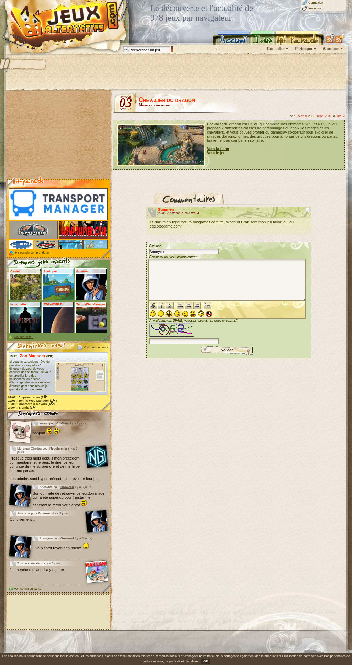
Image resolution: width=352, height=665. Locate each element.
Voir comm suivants (27, 588)
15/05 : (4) (31, 404)
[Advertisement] (176, 72)
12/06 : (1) (32, 400)
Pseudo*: (156, 246)
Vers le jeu (216, 153)
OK (206, 661)
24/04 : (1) (22, 407)
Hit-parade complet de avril (33, 252)
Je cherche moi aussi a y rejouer (37, 570)
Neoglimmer (58, 448)
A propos (331, 48)
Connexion (315, 2)
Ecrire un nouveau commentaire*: (173, 257)
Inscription (315, 8)
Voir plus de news (96, 347)
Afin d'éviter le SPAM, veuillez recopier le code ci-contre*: (194, 331)
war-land (37, 563)
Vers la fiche (218, 149)
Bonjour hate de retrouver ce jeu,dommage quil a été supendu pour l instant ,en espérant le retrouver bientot (68, 499)
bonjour (46, 433)
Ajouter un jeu (23, 337)
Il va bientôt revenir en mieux (61, 548)
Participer (303, 48)
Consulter (276, 48)
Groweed (67, 487)
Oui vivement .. (22, 519)
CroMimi (62, 423)
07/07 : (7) (28, 397)
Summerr (166, 209)
